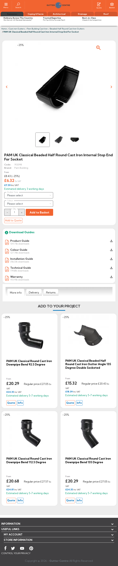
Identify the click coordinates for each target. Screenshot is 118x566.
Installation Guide (21, 258)
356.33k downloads (19, 261)
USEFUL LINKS (10, 529)
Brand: (8, 167)
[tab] (15, 292)
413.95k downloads (19, 279)
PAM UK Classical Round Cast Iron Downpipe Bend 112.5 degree (29, 460)
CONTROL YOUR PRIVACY (15, 553)
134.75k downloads (19, 243)
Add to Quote (13, 220)
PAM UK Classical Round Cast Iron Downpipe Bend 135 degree (88, 460)
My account (13, 534)
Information (10, 523)
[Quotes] (99, 4)
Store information (18, 539)
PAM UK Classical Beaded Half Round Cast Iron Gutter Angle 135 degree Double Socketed (88, 364)
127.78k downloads (19, 252)
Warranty (16, 276)
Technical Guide (20, 267)
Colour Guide (18, 249)
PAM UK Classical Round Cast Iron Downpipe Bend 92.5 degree (29, 362)
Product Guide (19, 240)
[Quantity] (14, 212)
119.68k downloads (19, 270)
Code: (7, 164)
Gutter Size (12, 192)
